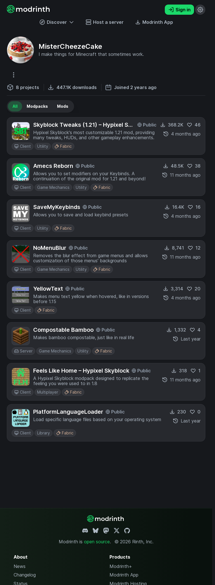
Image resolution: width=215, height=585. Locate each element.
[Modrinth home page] (29, 11)
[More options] (13, 75)
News (20, 566)
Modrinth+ (120, 566)
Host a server (105, 22)
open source (97, 541)
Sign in (179, 9)
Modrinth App (123, 574)
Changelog (25, 574)
